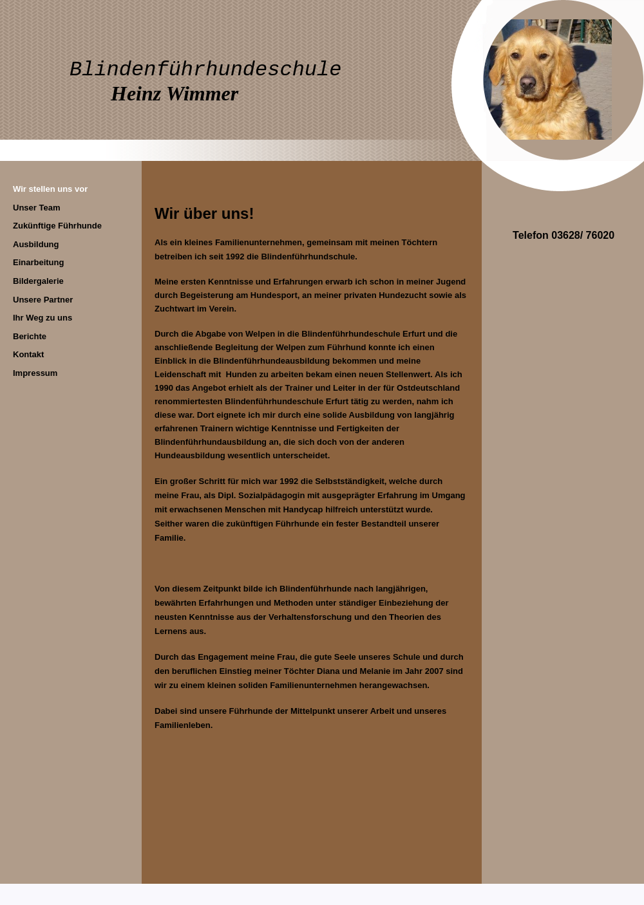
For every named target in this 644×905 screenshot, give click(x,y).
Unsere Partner (43, 299)
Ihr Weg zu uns (42, 317)
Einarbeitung (38, 262)
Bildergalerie (38, 281)
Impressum (35, 373)
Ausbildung (36, 244)
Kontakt (28, 354)
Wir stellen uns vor (50, 189)
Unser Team (36, 207)
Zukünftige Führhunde (57, 225)
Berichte (29, 336)
